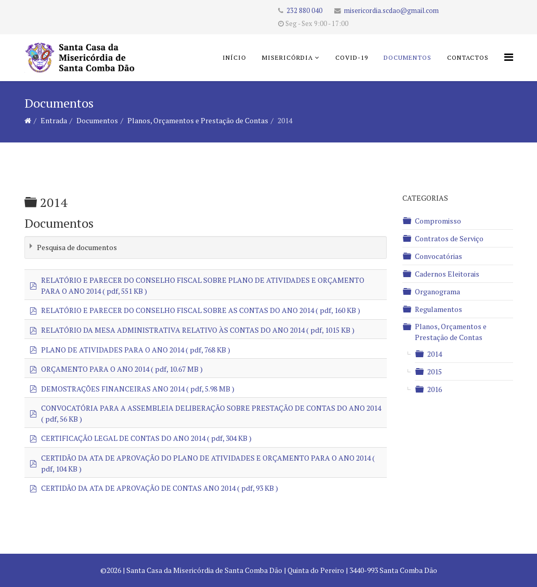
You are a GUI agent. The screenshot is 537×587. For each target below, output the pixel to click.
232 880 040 (304, 10)
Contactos (468, 57)
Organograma (437, 291)
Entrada (54, 120)
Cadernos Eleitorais (447, 274)
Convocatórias (438, 256)
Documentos (407, 57)
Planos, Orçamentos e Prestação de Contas (197, 120)
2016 (434, 389)
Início (234, 57)
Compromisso (438, 221)
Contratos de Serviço (449, 238)
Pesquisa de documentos (77, 247)
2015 (434, 371)
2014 (434, 354)
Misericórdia (287, 57)
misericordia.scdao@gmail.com (391, 10)
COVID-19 (351, 57)
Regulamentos (438, 309)
